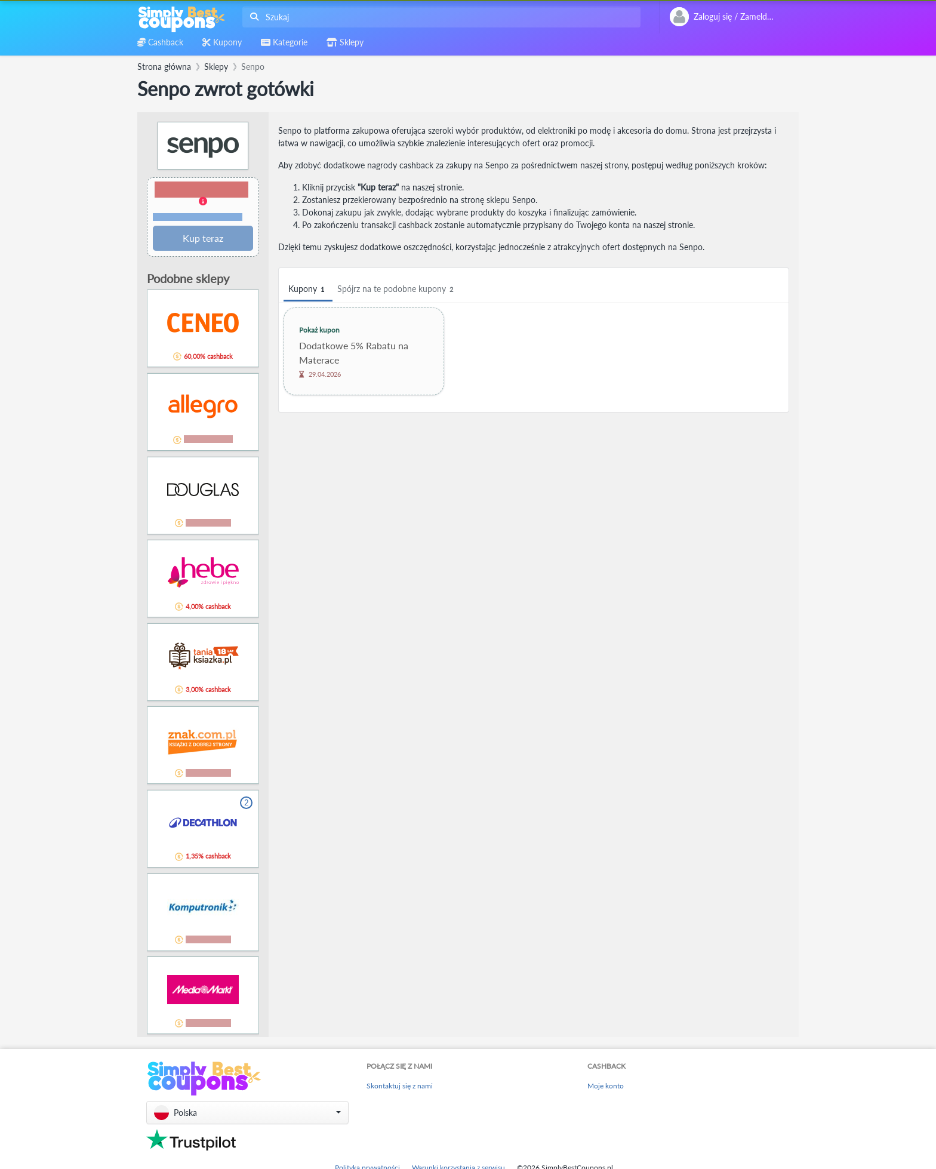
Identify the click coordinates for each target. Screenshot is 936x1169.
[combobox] (439, 17)
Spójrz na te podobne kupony (397, 289)
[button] (203, 201)
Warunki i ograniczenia (197, 217)
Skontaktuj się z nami (400, 1085)
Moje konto (605, 1085)
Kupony (308, 289)
